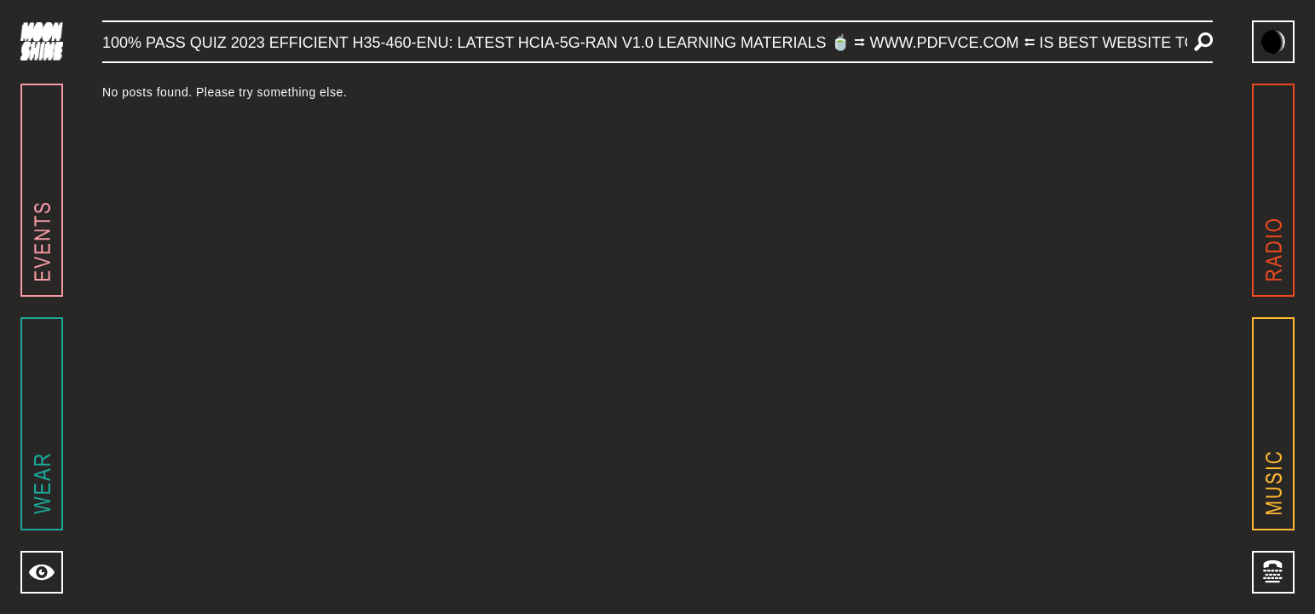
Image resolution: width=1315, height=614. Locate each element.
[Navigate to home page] (41, 41)
